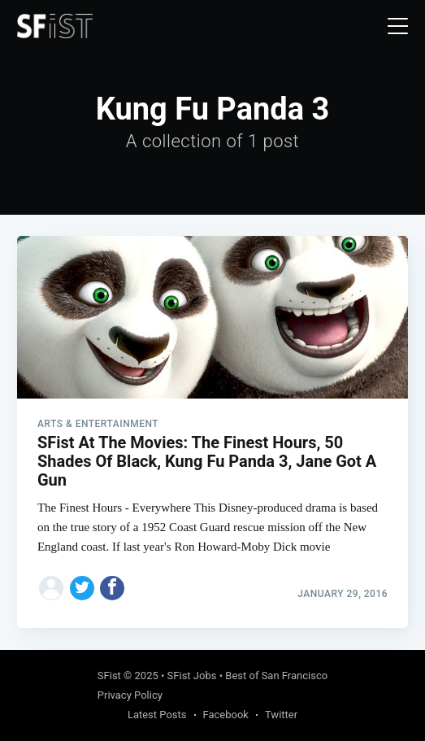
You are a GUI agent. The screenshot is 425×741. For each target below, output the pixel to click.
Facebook (226, 714)
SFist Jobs (192, 675)
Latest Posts (157, 714)
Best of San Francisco (276, 675)
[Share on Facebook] (112, 588)
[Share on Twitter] (82, 588)
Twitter (281, 714)
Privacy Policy (130, 695)
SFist (109, 675)
